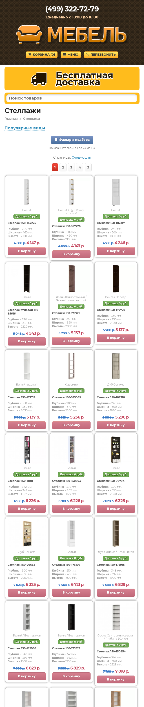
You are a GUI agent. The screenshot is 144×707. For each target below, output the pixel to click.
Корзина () (41, 55)
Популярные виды (24, 128)
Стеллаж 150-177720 (111, 310)
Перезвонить (101, 55)
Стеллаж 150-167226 (66, 226)
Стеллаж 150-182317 (111, 223)
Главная (11, 119)
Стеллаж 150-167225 (22, 223)
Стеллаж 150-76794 (110, 481)
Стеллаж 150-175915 (111, 564)
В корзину (27, 251)
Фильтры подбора (72, 140)
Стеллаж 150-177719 (21, 397)
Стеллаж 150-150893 (66, 481)
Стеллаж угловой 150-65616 (23, 311)
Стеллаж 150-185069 (66, 397)
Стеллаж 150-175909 (22, 648)
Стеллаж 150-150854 (111, 651)
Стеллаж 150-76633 (21, 564)
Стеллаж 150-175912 (66, 648)
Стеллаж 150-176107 (66, 564)
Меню (70, 55)
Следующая (81, 157)
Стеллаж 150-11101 (20, 481)
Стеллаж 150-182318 (111, 397)
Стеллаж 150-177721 (66, 313)
